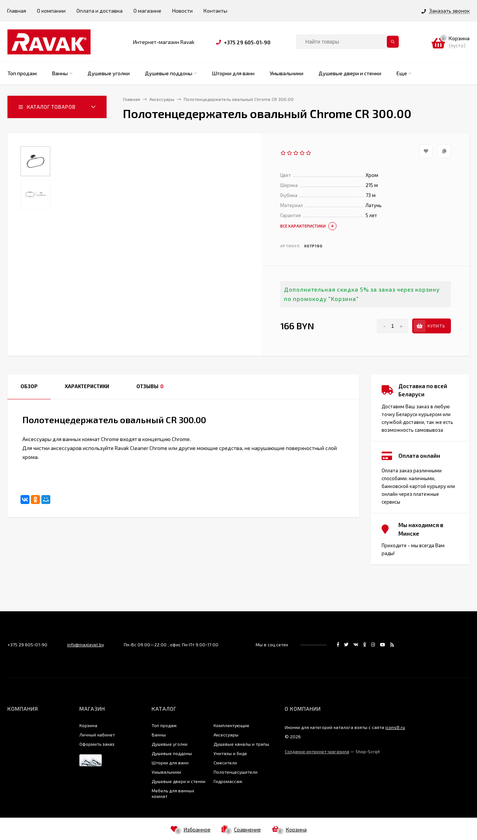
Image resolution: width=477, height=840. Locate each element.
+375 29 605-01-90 (247, 42)
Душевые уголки (169, 744)
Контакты (215, 10)
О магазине (147, 10)
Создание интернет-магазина (317, 751)
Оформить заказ (96, 744)
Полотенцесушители (236, 771)
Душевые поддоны (172, 753)
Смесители (225, 762)
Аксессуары (226, 734)
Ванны (159, 734)
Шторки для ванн (170, 762)
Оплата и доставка (99, 10)
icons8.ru (395, 727)
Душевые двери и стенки (178, 781)
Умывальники (166, 771)
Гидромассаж (228, 781)
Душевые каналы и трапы (241, 744)
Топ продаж (164, 725)
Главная (16, 10)
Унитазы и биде (230, 753)
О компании (51, 10)
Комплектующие (231, 725)
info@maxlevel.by (85, 644)
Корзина (88, 725)
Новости (182, 10)
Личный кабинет (97, 734)
